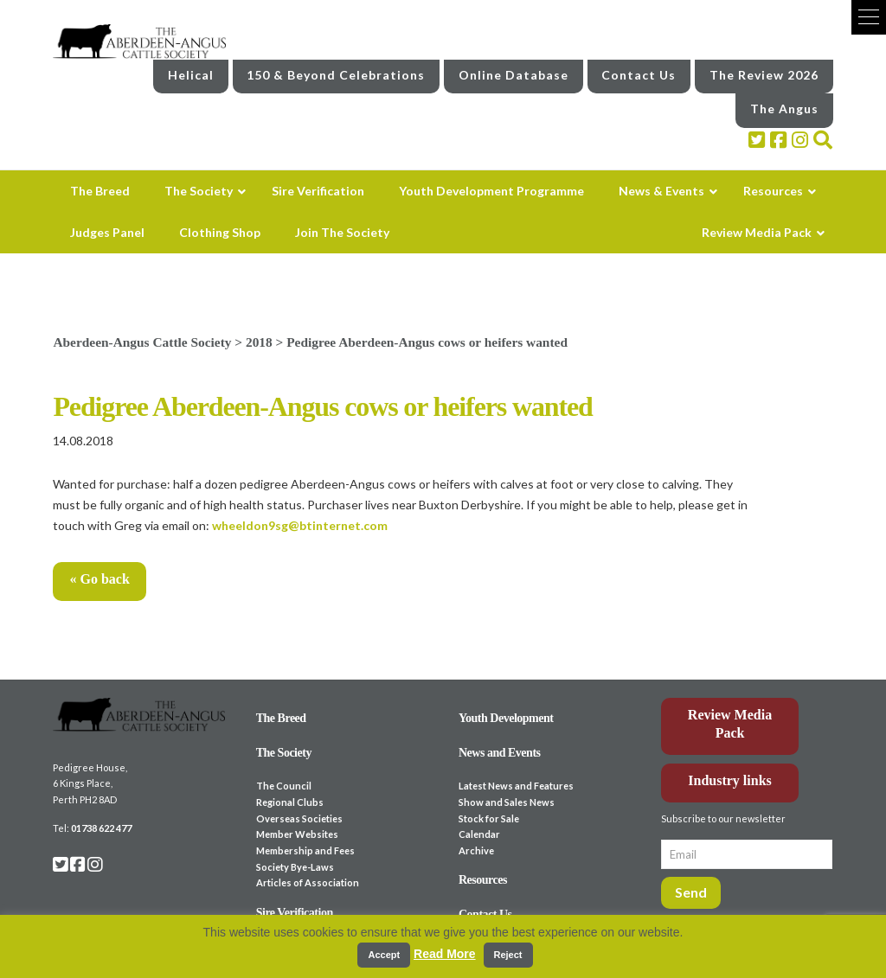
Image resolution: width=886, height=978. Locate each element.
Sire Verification (294, 912)
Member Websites (297, 834)
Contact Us (638, 74)
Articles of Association (307, 882)
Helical (191, 74)
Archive (476, 850)
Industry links (730, 780)
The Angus (784, 108)
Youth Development (506, 718)
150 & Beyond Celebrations (336, 74)
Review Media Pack (730, 723)
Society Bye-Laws (295, 867)
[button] (868, 17)
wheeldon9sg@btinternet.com (300, 525)
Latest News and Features (516, 785)
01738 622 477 (101, 828)
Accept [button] (384, 954)
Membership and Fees (305, 850)
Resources (483, 879)
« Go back (99, 579)
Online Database (513, 74)
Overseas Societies (299, 818)
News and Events (500, 752)
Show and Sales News (507, 802)
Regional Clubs (290, 802)
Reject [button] (508, 954)
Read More (445, 954)
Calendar (479, 834)
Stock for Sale (489, 818)
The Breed (281, 718)
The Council (283, 785)
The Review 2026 (764, 74)
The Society (283, 752)
